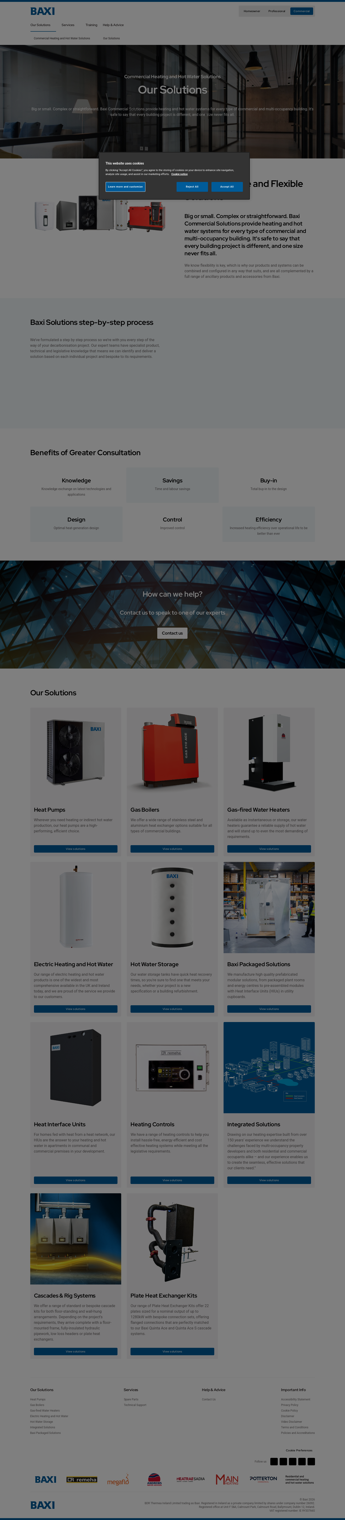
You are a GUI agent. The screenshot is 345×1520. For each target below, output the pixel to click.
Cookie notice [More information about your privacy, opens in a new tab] (179, 174)
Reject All (192, 186)
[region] (174, 176)
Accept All (227, 186)
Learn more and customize (125, 186)
